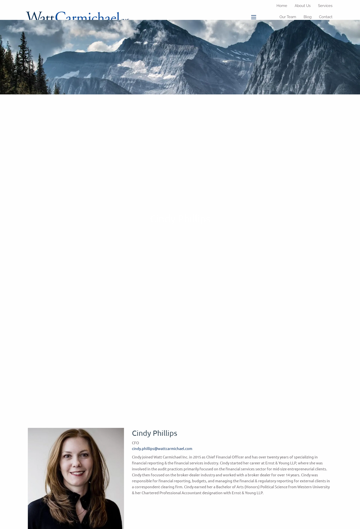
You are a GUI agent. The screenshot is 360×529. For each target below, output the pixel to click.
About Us (303, 5)
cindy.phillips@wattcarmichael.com (162, 448)
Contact (325, 17)
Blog (308, 17)
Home (282, 5)
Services (325, 5)
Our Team (288, 17)
